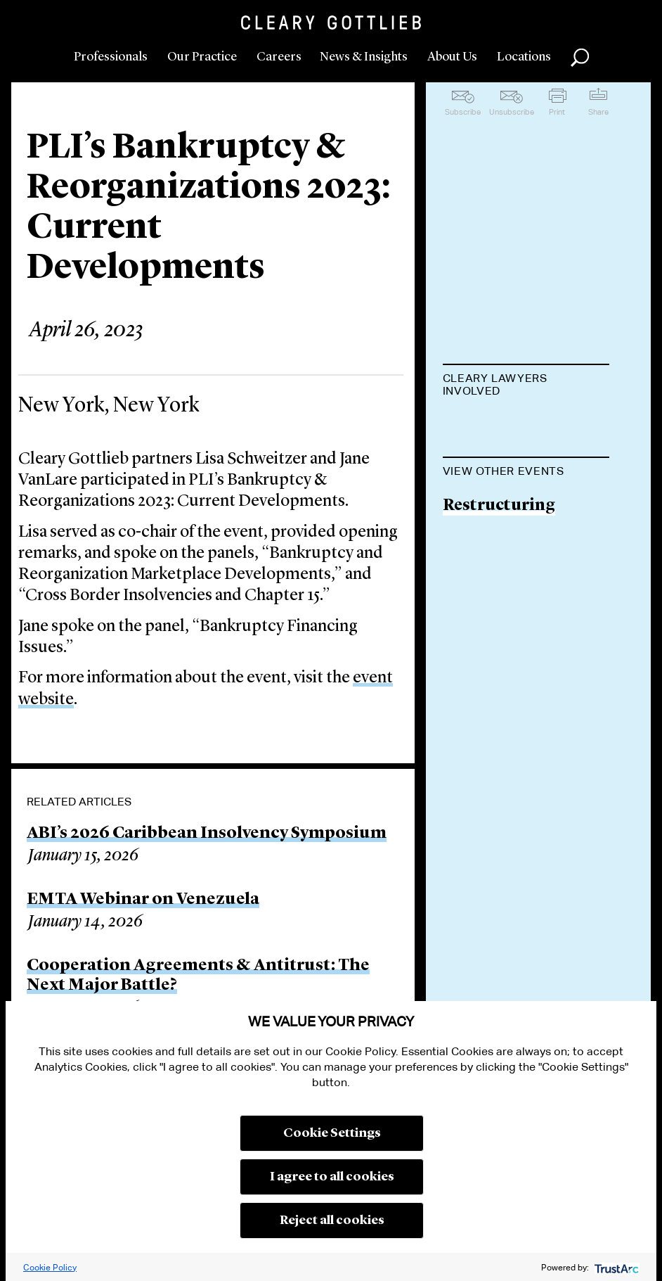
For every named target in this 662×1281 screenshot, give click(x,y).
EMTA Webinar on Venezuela (143, 899)
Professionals (111, 57)
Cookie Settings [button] (332, 1133)
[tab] (526, 386)
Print (557, 112)
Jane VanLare (493, 480)
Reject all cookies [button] (332, 1220)
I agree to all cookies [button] (332, 1177)
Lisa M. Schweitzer (515, 426)
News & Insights (364, 57)
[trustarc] (615, 1267)
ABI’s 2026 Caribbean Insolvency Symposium (207, 833)
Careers (279, 57)
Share (598, 112)
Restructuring (499, 631)
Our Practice (202, 57)
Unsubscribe (511, 112)
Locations (524, 57)
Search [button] (580, 58)
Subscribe (463, 112)
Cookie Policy (50, 1267)
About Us (452, 57)
